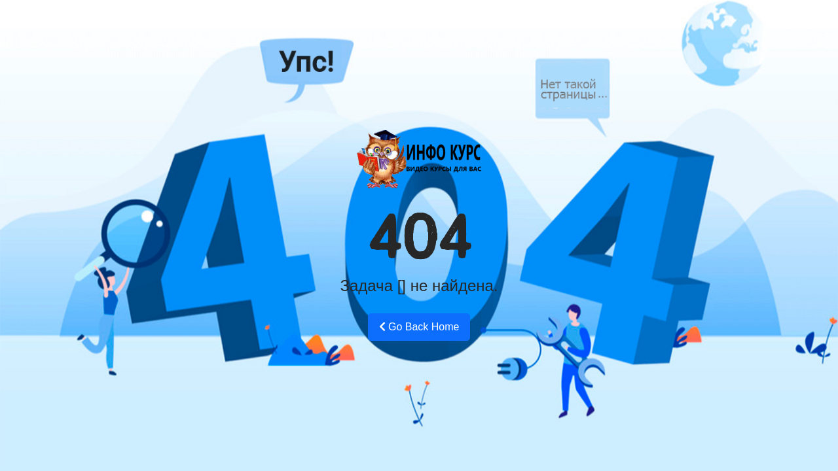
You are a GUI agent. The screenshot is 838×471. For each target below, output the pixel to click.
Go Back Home (419, 326)
